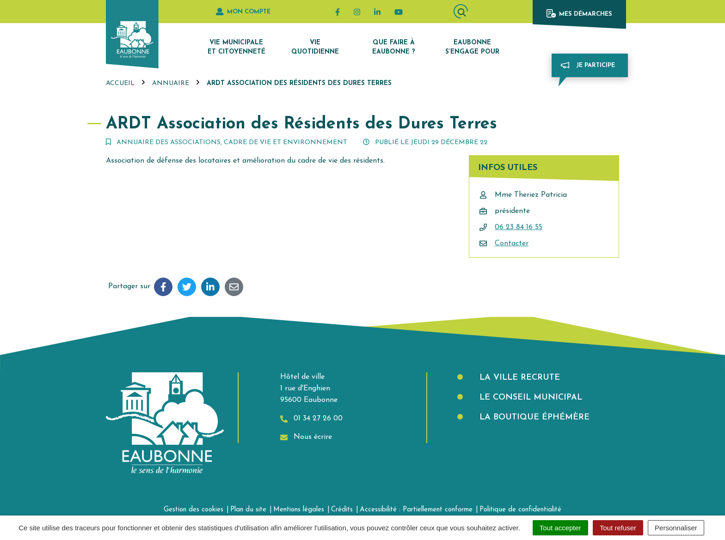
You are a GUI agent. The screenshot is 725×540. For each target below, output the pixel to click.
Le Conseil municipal (529, 397)
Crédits (342, 509)
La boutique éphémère (533, 417)
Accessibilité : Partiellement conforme (416, 509)
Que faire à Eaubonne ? (393, 47)
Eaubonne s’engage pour (472, 47)
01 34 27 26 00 (311, 419)
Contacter (511, 243)
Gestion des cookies (193, 509)
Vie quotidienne (315, 47)
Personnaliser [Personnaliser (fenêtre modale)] (676, 528)
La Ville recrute (518, 377)
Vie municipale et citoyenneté (236, 47)
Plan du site (248, 509)
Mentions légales (298, 509)
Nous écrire (306, 437)
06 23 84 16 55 (518, 227)
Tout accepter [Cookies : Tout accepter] (560, 528)
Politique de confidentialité (520, 509)
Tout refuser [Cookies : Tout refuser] (618, 528)
